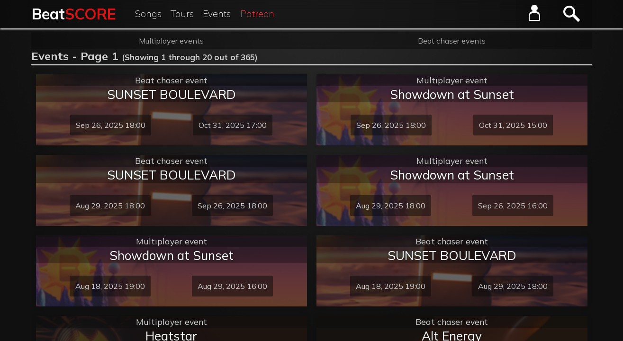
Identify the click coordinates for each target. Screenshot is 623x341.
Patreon (257, 13)
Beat (74, 13)
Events (217, 13)
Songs (148, 13)
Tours (182, 13)
